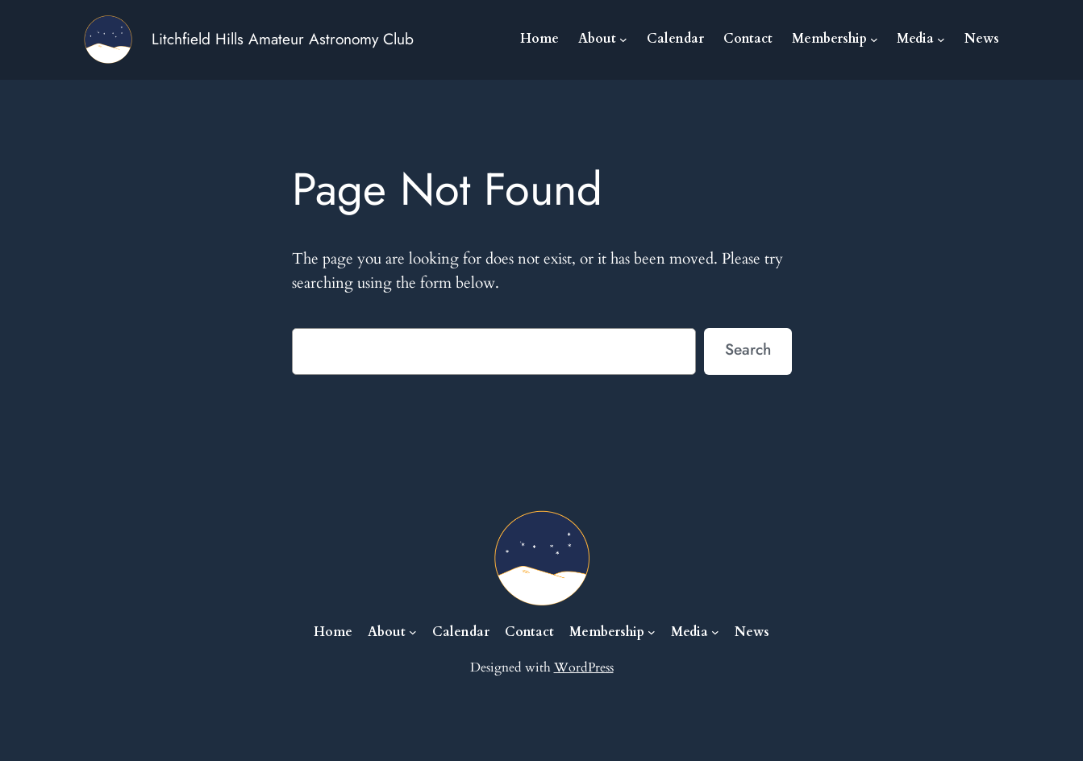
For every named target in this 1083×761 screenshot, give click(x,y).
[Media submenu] (941, 39)
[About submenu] (623, 39)
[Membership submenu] (874, 39)
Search (748, 349)
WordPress (584, 667)
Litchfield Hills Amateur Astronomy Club (283, 38)
